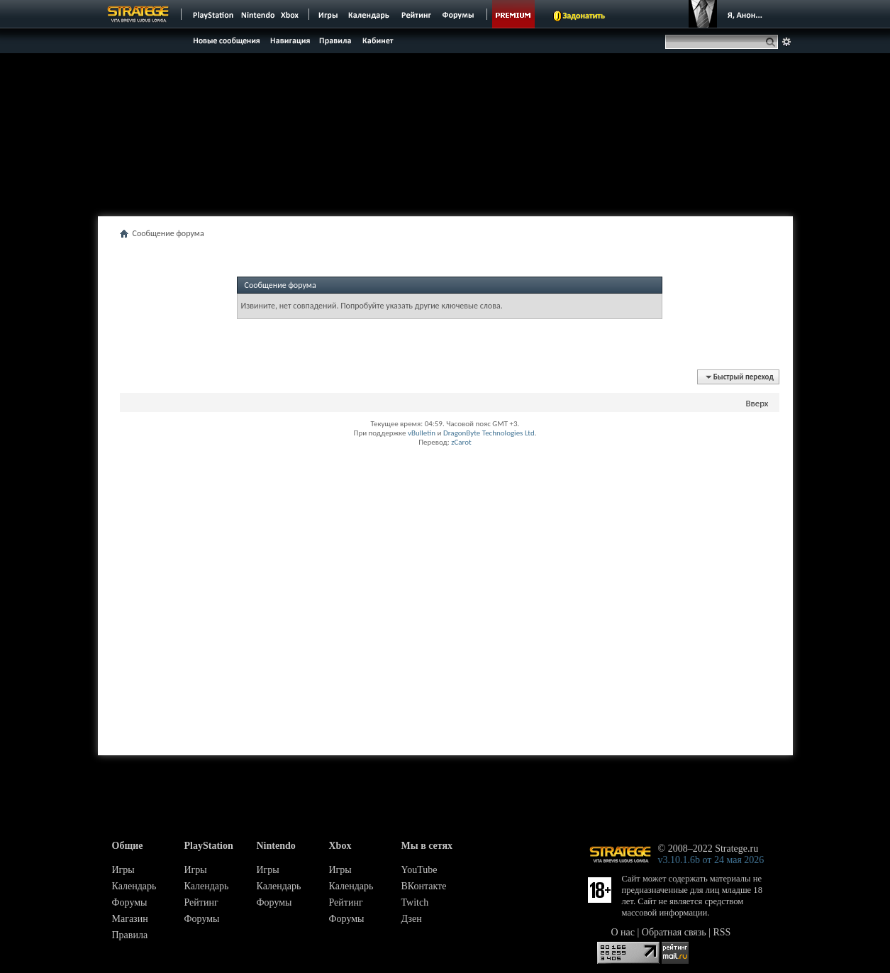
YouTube (419, 869)
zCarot (461, 442)
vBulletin (421, 433)
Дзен (411, 918)
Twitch (415, 902)
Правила (130, 935)
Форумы (130, 902)
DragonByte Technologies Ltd (489, 433)
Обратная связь (674, 932)
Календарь (134, 886)
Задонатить (584, 16)
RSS (722, 932)
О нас (623, 932)
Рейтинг (201, 902)
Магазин (130, 918)
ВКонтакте (424, 886)
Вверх (756, 403)
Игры (123, 869)
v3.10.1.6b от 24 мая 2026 (711, 860)
